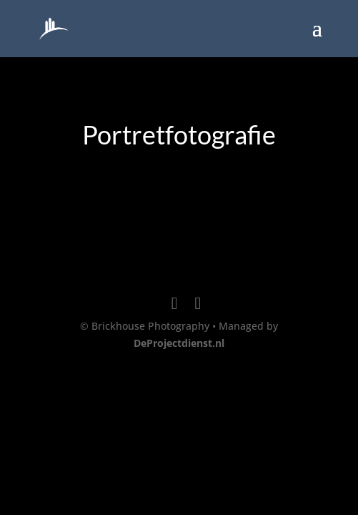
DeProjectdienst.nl (179, 343)
